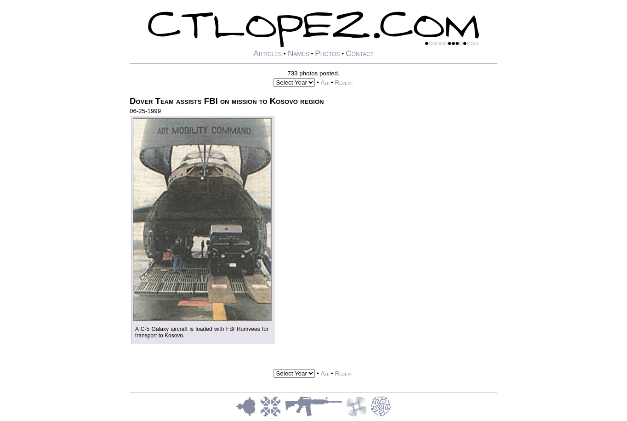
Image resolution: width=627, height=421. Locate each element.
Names (298, 53)
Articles (267, 53)
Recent (344, 82)
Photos (327, 53)
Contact (360, 53)
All (324, 82)
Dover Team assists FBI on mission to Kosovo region (227, 101)
